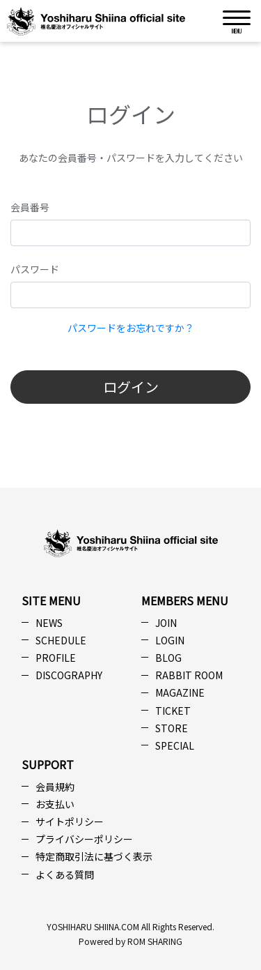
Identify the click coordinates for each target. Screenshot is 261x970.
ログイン (131, 387)
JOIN (166, 623)
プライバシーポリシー (84, 839)
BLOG (168, 658)
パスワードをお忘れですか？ (131, 328)
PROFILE (55, 658)
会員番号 (29, 207)
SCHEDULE (60, 640)
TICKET (173, 711)
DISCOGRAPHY (68, 675)
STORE (171, 728)
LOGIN (169, 640)
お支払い (54, 804)
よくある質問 (64, 874)
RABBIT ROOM (189, 675)
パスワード (34, 269)
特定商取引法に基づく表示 (93, 856)
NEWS (49, 623)
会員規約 (54, 787)
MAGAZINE (180, 692)
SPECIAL (174, 745)
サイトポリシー (69, 821)
